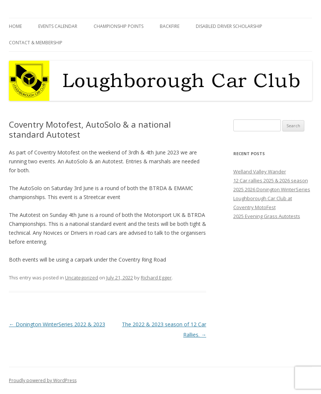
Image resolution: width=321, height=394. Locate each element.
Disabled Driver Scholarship (229, 26)
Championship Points (118, 26)
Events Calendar (57, 26)
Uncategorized (81, 277)
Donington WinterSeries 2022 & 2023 (57, 324)
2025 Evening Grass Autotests (266, 216)
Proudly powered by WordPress (43, 380)
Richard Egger (156, 277)
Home (15, 26)
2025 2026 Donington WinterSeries (271, 189)
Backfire (169, 26)
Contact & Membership (35, 42)
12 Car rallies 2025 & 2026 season (270, 180)
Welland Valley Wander (259, 171)
